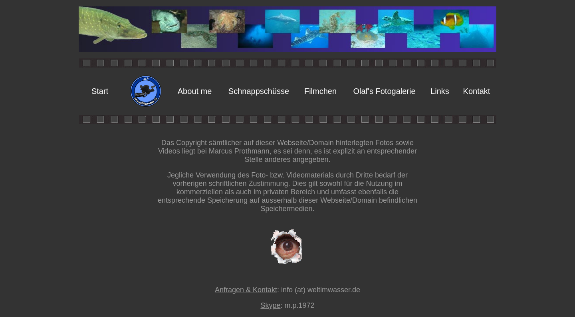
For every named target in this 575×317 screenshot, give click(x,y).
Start (99, 91)
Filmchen (320, 91)
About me (195, 91)
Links (439, 91)
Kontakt (476, 91)
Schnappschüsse (258, 91)
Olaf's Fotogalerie (384, 91)
